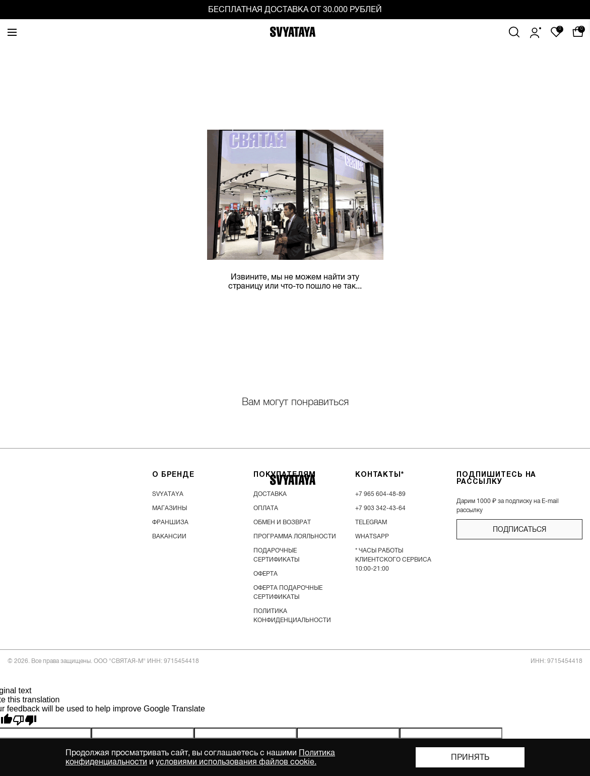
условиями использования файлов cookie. (236, 761)
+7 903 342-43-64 (380, 508)
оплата (265, 508)
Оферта (265, 573)
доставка (270, 493)
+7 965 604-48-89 (380, 493)
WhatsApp (372, 536)
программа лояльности (294, 536)
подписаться (519, 529)
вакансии (169, 536)
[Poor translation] (25, 720)
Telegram (371, 522)
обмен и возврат (282, 522)
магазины (169, 508)
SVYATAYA (167, 493)
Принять (470, 757)
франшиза (170, 522)
